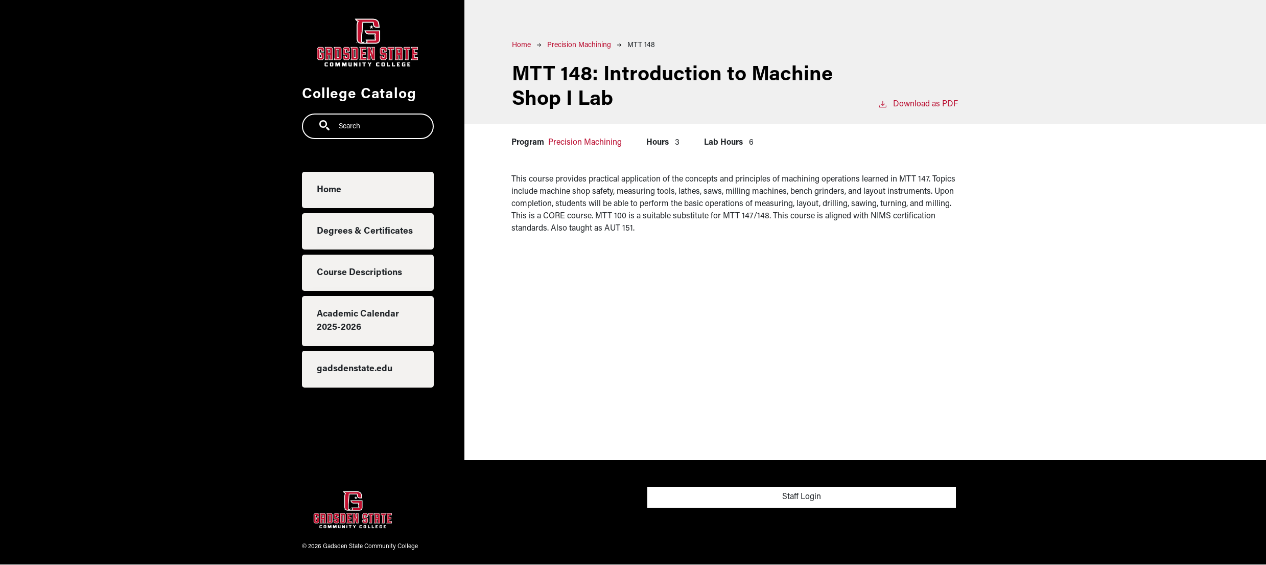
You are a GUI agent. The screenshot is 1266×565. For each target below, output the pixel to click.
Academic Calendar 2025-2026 (358, 321)
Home (329, 190)
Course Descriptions (359, 272)
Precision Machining (579, 45)
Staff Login (801, 497)
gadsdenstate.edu (354, 369)
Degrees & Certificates (365, 231)
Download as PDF (918, 103)
